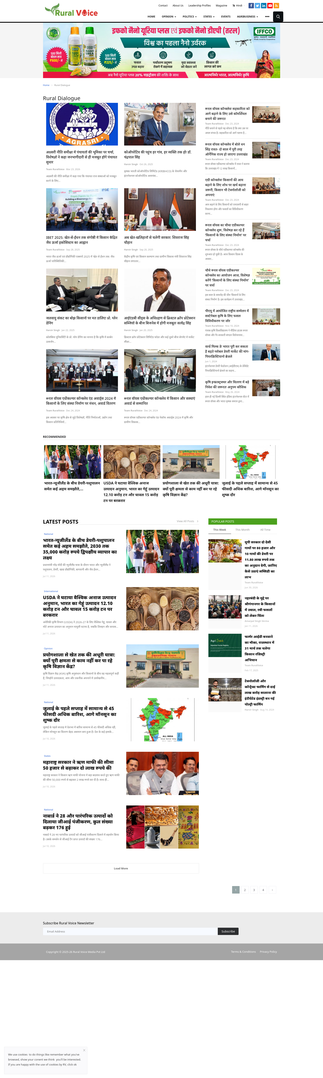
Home (151, 16)
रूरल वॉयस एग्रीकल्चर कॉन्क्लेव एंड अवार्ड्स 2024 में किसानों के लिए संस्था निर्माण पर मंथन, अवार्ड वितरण (81, 401)
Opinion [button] (169, 16)
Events (226, 16)
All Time (265, 530)
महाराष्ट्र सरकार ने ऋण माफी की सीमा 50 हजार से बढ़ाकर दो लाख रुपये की (78, 765)
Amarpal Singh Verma (257, 620)
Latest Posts (60, 521)
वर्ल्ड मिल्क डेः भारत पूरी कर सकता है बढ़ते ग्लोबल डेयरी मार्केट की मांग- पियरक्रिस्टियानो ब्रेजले (227, 351)
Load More (121, 898)
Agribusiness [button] (247, 16)
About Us (178, 5)
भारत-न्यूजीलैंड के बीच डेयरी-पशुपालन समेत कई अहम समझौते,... (72, 485)
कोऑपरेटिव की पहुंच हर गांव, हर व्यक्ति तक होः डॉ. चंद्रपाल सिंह (158, 154)
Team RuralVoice (55, 169)
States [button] (209, 16)
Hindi (238, 5)
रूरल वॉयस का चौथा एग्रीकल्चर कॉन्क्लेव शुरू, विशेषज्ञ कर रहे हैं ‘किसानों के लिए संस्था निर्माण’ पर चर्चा (225, 232)
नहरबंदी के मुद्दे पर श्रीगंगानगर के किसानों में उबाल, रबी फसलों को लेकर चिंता (260, 607)
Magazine (221, 5)
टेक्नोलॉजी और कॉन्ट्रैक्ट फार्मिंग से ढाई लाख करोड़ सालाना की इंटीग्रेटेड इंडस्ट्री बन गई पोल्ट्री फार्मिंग (260, 693)
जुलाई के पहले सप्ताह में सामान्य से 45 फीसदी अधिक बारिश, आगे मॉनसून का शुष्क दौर (250, 488)
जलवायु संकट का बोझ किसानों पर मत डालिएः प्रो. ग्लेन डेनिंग (82, 320)
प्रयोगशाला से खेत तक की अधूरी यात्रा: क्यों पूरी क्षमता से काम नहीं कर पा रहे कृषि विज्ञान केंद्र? (191, 488)
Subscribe (228, 961)
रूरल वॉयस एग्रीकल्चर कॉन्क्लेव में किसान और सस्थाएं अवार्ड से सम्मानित (159, 401)
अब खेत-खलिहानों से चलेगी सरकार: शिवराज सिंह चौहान (156, 240)
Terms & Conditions (243, 981)
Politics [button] (190, 16)
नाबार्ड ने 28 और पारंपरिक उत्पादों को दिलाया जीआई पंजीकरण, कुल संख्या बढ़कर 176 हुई (78, 836)
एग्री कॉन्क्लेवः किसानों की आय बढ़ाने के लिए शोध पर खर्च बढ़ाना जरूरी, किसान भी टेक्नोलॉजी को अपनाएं (225, 187)
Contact (162, 5)
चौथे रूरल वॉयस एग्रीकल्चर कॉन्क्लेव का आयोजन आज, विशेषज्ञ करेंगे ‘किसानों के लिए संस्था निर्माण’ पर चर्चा (227, 278)
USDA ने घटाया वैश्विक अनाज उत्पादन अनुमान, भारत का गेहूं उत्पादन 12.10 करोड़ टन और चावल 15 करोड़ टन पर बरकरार (131, 491)
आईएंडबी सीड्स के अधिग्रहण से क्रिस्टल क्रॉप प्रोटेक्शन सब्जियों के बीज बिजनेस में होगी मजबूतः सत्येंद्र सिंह (159, 320)
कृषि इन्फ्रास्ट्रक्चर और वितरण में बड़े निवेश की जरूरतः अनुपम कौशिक (227, 384)
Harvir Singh (131, 164)
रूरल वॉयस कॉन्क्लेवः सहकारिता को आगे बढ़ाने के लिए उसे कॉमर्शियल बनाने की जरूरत (227, 113)
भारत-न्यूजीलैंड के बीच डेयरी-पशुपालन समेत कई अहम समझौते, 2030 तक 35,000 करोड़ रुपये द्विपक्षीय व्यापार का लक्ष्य (80, 548)
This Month (242, 530)
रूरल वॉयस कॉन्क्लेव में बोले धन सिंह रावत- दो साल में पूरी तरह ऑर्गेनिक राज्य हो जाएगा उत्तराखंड (226, 149)
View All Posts (188, 521)
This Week (219, 530)
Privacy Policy (268, 981)
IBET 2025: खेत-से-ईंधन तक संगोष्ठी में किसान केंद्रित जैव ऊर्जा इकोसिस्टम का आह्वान (81, 240)
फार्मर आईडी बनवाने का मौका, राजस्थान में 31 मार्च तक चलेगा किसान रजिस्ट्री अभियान (259, 648)
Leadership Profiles (199, 5)
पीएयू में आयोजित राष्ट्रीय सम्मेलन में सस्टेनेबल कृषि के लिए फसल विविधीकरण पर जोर (227, 316)
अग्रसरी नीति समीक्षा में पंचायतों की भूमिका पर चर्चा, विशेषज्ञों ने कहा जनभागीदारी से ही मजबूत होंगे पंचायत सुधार (81, 157)
